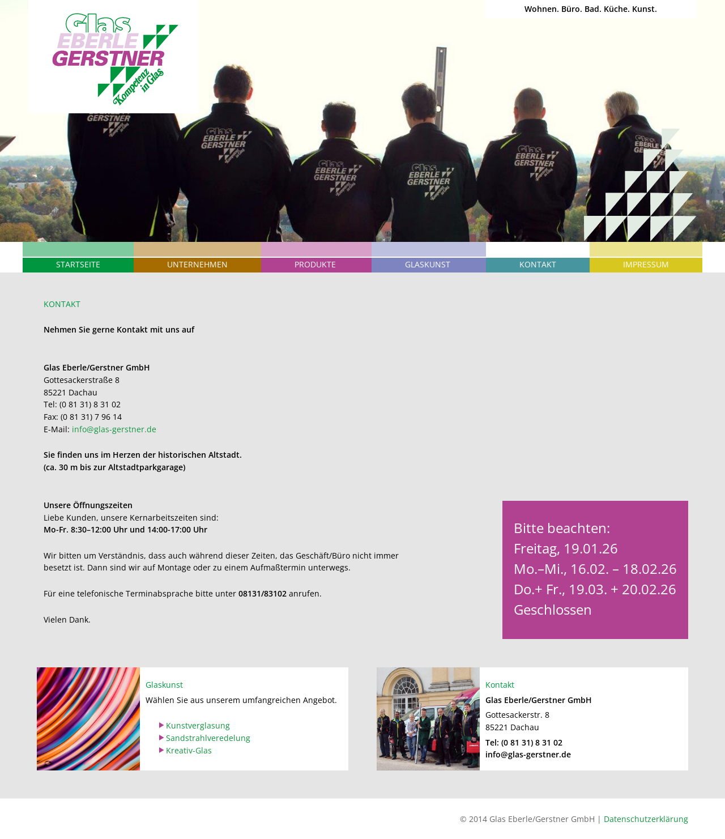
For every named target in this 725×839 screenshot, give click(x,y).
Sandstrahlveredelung (208, 737)
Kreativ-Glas (189, 750)
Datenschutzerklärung (646, 819)
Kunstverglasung (198, 725)
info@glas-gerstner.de (114, 429)
